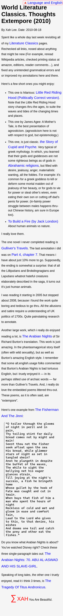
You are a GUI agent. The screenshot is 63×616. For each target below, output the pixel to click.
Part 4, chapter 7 (24, 254)
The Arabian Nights (37, 336)
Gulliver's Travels (14, 248)
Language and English (45, 3)
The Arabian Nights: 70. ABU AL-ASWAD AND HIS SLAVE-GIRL (29, 560)
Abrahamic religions (23, 165)
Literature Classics (23, 43)
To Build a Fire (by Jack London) (33, 221)
